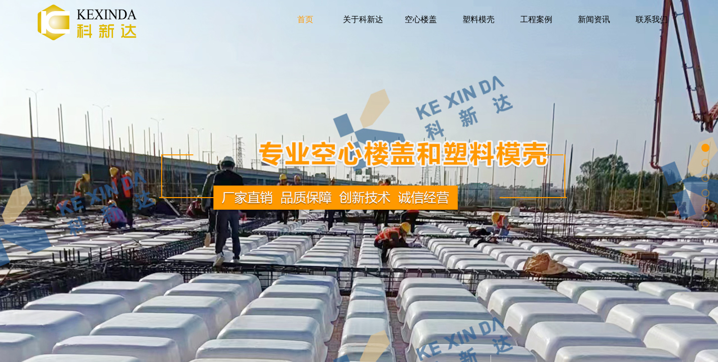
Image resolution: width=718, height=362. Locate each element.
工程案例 (536, 19)
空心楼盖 (421, 19)
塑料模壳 (478, 19)
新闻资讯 (594, 19)
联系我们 (652, 19)
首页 (305, 19)
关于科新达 (363, 19)
